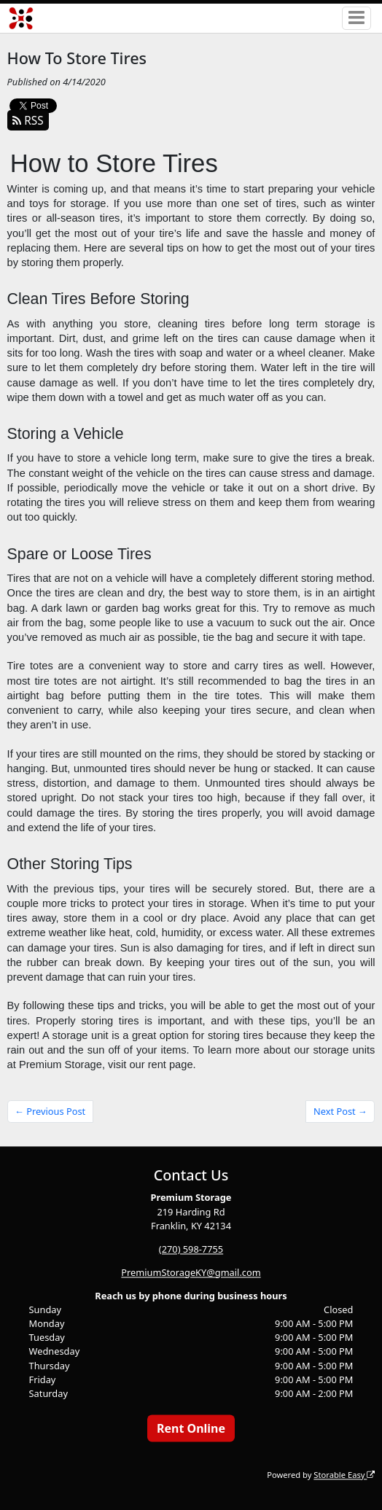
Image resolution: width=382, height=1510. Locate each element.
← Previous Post (50, 1111)
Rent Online (191, 1428)
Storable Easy (344, 1474)
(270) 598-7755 (191, 1249)
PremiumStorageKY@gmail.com (190, 1272)
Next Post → (340, 1111)
